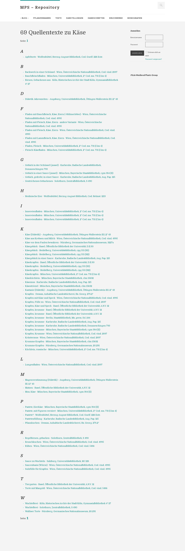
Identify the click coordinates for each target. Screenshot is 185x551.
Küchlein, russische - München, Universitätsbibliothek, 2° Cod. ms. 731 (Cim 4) (68, 369)
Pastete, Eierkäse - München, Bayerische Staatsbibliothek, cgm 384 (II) (63, 427)
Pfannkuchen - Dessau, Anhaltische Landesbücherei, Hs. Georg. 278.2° (63, 446)
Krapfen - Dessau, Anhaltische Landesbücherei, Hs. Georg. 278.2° (60, 310)
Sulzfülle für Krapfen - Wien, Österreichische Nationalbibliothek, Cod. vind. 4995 (69, 493)
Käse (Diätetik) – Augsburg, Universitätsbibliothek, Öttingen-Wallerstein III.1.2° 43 (69, 246)
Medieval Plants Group (144, 75)
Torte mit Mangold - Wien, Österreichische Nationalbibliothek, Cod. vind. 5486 (68, 512)
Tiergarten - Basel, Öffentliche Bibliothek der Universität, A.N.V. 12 (61, 508)
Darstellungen (74, 18)
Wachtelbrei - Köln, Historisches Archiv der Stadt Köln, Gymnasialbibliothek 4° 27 (69, 527)
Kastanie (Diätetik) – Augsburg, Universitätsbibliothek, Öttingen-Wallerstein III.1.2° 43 (71, 306)
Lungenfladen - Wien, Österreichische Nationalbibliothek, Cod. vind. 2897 (65, 384)
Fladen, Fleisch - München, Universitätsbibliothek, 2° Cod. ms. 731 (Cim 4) (65, 154)
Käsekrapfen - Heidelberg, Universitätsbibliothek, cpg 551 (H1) (59, 282)
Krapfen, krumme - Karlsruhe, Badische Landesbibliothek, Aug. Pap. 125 (64, 341)
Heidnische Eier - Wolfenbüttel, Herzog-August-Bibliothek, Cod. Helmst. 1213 (66, 208)
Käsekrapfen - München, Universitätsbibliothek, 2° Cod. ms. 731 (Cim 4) (64, 290)
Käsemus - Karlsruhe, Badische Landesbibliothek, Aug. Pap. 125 (59, 298)
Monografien (134, 18)
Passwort (134, 44)
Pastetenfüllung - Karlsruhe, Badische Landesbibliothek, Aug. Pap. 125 (63, 442)
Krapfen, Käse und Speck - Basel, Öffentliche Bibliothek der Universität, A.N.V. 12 (69, 326)
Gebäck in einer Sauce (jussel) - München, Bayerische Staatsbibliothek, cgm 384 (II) (71, 181)
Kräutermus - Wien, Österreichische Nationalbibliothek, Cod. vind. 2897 (64, 357)
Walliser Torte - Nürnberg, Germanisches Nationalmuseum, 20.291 (62, 535)
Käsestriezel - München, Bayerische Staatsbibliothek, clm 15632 (59, 302)
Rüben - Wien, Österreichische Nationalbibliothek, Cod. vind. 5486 (61, 470)
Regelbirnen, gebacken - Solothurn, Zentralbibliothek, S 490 (57, 462)
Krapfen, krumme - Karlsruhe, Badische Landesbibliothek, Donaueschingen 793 (69, 345)
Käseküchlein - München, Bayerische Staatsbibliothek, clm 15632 (60, 294)
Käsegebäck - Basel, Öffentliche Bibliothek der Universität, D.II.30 (60, 262)
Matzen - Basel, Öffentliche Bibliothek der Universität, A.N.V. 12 (59, 407)
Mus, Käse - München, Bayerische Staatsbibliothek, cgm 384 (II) (59, 411)
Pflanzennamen (42, 18)
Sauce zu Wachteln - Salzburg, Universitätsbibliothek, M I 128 (58, 485)
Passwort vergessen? (153, 59)
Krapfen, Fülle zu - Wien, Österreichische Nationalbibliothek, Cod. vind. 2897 (67, 322)
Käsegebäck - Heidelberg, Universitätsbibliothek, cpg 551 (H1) (58, 266)
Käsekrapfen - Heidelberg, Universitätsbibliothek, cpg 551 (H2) (59, 286)
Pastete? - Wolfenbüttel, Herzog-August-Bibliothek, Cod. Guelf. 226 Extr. (64, 438)
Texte (58, 18)
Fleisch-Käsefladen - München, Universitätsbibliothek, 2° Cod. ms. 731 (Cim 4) (67, 158)
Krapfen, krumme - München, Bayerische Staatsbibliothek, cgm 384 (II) (64, 349)
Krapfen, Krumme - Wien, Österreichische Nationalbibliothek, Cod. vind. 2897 (67, 353)
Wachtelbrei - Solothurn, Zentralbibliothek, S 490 (52, 531)
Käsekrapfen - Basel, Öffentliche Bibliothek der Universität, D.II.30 (61, 278)
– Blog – (24, 18)
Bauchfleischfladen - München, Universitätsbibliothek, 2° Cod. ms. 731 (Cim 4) (67, 80)
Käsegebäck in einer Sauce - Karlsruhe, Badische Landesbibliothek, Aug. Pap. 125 (69, 274)
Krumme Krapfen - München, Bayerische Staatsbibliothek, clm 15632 (62, 361)
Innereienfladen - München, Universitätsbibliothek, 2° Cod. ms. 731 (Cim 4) (65, 223)
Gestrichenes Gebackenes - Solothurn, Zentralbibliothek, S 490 (59, 193)
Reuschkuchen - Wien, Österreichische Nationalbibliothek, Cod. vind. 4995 (66, 465)
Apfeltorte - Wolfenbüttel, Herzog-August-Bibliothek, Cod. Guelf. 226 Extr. (65, 57)
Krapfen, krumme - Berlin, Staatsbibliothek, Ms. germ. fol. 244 (58, 337)
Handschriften (96, 18)
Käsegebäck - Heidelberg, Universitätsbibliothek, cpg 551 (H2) (58, 270)
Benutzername (136, 37)
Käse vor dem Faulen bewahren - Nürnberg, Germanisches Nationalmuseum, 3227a (71, 258)
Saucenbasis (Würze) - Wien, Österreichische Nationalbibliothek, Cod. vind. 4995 (69, 489)
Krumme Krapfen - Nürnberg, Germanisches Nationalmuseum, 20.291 (63, 365)
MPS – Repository (41, 7)
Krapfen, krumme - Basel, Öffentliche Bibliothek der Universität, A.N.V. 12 (65, 329)
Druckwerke (116, 18)
